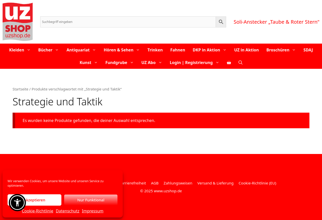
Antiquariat (83, 50)
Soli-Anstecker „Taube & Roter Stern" (276, 21)
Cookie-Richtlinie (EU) (257, 182)
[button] (17, 202)
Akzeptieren (34, 199)
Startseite (20, 89)
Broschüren (283, 50)
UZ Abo (153, 62)
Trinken (155, 50)
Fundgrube (121, 62)
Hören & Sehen (124, 50)
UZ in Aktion (246, 50)
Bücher (50, 50)
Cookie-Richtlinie (37, 211)
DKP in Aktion (211, 50)
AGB (154, 182)
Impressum (93, 211)
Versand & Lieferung (215, 182)
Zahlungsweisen (178, 182)
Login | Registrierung (196, 62)
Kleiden (21, 50)
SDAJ (308, 50)
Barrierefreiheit (132, 182)
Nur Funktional (90, 199)
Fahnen (177, 50)
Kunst (90, 62)
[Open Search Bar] (240, 62)
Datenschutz (67, 211)
